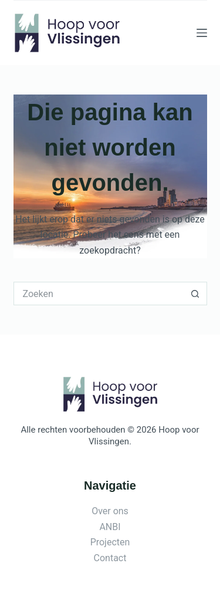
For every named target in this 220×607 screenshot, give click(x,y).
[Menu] (202, 33)
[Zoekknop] (195, 293)
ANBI (109, 526)
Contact (110, 558)
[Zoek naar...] (98, 293)
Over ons (110, 511)
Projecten (110, 542)
